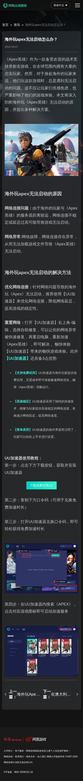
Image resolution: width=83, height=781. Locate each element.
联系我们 (19, 756)
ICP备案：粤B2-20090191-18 (18, 772)
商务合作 (30, 756)
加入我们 (41, 756)
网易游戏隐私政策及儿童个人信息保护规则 (47, 751)
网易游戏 (8, 756)
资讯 (17, 25)
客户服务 (19, 751)
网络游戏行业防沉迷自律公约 (18, 762)
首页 (5, 25)
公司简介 (8, 751)
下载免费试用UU (41, 485)
